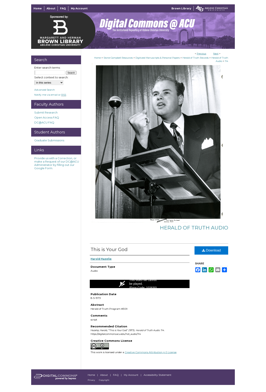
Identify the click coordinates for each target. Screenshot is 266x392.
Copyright (104, 380)
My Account (131, 374)
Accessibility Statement (157, 374)
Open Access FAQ (46, 117)
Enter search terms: (47, 67)
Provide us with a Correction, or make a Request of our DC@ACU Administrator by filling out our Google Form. (56, 163)
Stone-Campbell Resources (118, 57)
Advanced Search (44, 89)
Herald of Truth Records (195, 57)
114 (226, 61)
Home (97, 57)
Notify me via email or (50, 94)
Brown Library (181, 8)
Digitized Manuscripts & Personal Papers (157, 57)
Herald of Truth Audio (194, 228)
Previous (201, 53)
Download (211, 250)
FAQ (116, 374)
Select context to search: (51, 77)
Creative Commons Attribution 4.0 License (150, 352)
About (104, 374)
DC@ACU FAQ (44, 122)
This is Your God (109, 249)
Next (215, 53)
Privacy (92, 380)
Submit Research (46, 112)
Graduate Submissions (49, 140)
